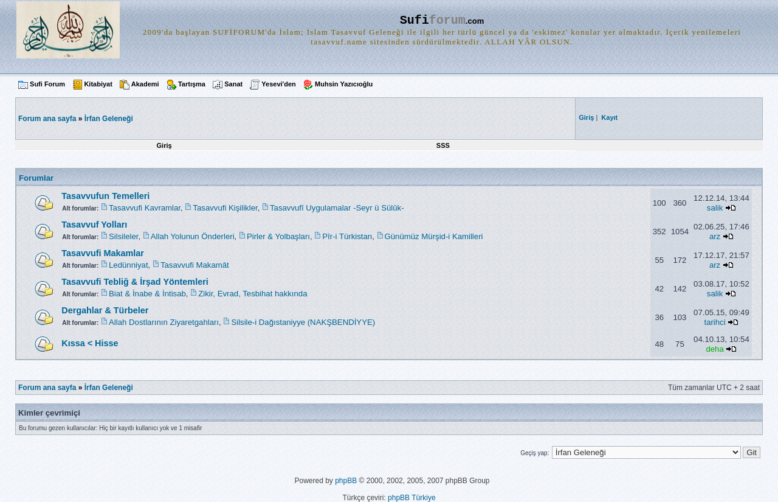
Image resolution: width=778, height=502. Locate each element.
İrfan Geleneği (108, 118)
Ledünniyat (128, 265)
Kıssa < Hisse (89, 343)
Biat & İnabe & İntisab (147, 293)
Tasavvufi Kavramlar (145, 207)
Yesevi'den (278, 84)
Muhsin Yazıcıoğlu (344, 84)
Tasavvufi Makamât (194, 265)
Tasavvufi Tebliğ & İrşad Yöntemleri (134, 282)
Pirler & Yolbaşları (278, 236)
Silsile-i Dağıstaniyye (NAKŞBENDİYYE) (303, 322)
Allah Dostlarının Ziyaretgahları (164, 322)
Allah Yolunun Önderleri (193, 236)
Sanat (233, 84)
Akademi (145, 84)
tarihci (714, 322)
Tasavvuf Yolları (94, 224)
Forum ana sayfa (47, 387)
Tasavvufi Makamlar (102, 253)
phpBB (346, 480)
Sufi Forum (47, 84)
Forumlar (36, 178)
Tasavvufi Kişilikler (225, 207)
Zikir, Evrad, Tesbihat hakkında (252, 293)
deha (714, 349)
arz (714, 236)
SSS (443, 145)
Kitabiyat (98, 84)
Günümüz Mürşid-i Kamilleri (434, 236)
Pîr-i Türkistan (347, 236)
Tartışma (191, 84)
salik (715, 207)
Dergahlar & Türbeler (104, 310)
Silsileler (123, 236)
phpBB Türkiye (412, 497)
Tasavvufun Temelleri (105, 196)
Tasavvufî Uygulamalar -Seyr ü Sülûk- (337, 207)
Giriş (164, 145)
